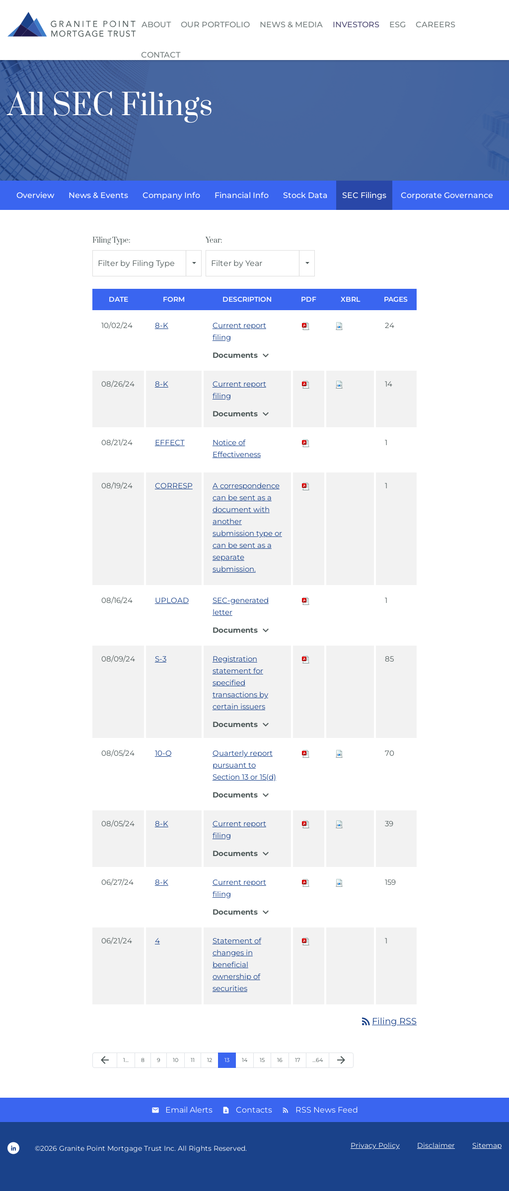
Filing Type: (111, 257)
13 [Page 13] (226, 1076)
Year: (214, 257)
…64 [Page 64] (317, 1076)
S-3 (160, 675)
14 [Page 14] (244, 1076)
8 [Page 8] (143, 1076)
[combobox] (147, 280)
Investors (356, 24)
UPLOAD (172, 617)
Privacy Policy (375, 1162)
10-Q (163, 770)
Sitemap (487, 1162)
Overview (35, 212)
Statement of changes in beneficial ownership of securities (237, 981)
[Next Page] (341, 1077)
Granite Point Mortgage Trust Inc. (117, 1165)
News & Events (98, 212)
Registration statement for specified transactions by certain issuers (240, 699)
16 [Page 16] (280, 1076)
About (156, 24)
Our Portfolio (215, 24)
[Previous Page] (104, 1077)
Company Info (171, 212)
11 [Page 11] (193, 1076)
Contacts (254, 1126)
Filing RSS (388, 1038)
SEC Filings (364, 212)
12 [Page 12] (209, 1076)
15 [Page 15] (262, 1076)
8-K (161, 342)
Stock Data (305, 212)
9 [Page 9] (158, 1076)
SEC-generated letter (241, 623)
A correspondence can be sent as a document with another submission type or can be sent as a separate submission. (247, 544)
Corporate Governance (447, 212)
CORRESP (174, 502)
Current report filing (239, 348)
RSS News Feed (326, 1126)
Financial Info (242, 212)
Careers (435, 24)
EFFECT (170, 459)
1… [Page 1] (126, 1076)
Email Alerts (189, 1126)
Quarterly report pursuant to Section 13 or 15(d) (244, 781)
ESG (397, 24)
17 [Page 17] (297, 1076)
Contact (160, 55)
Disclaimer (436, 1162)
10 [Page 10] (175, 1076)
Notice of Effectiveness (237, 465)
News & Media (291, 24)
